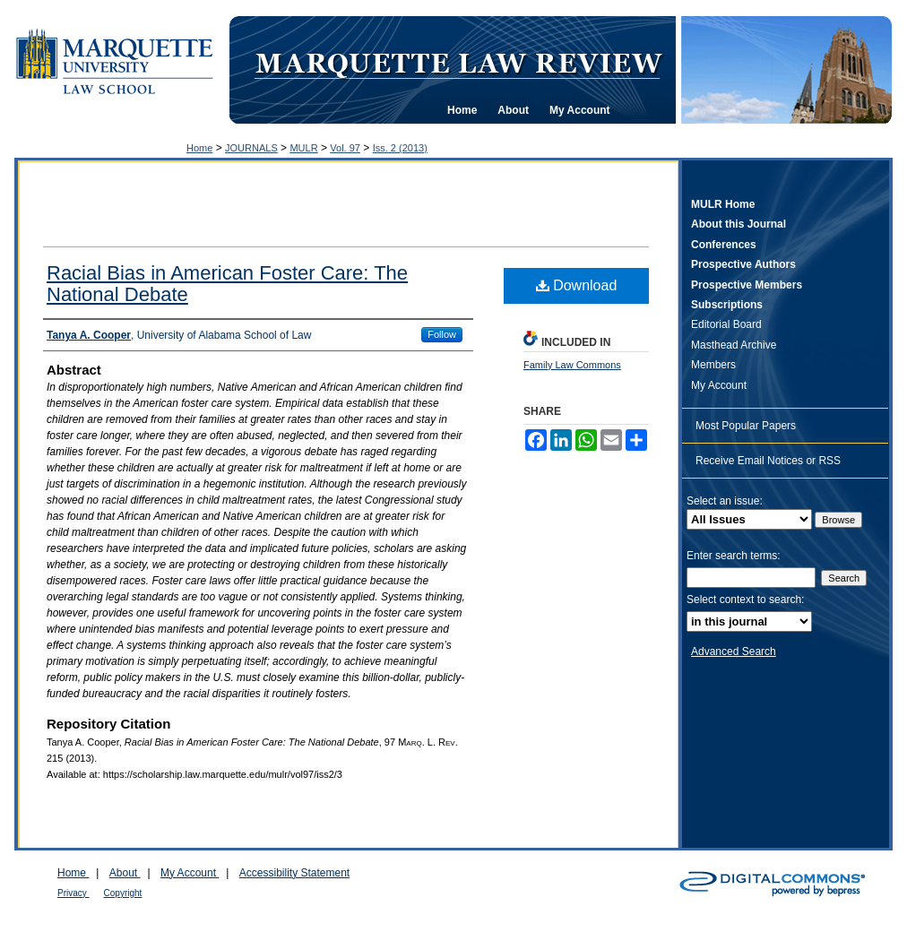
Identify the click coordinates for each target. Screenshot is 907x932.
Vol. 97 (345, 147)
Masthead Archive (733, 345)
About (125, 873)
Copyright (123, 893)
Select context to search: (745, 599)
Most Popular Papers (745, 425)
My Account (719, 385)
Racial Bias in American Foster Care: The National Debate (227, 284)
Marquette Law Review (458, 62)
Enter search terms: (734, 555)
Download (577, 285)
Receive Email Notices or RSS (768, 460)
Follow (442, 334)
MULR (303, 147)
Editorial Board (726, 324)
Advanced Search (733, 651)
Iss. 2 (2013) (400, 147)
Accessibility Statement (294, 873)
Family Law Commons (572, 364)
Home (199, 147)
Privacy (73, 893)
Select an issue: (725, 501)
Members (713, 364)
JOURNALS (251, 147)
